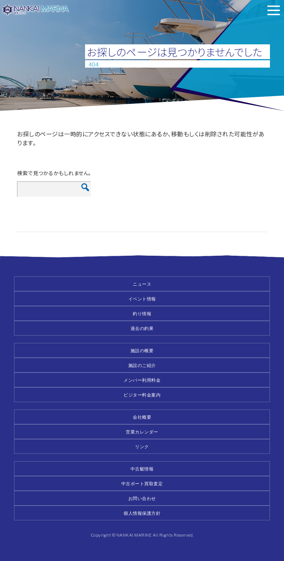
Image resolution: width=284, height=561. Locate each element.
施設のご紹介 (142, 365)
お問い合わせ (142, 498)
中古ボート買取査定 (142, 483)
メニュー (273, 10)
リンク (142, 446)
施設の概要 (142, 350)
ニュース (142, 284)
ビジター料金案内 (142, 395)
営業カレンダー (142, 432)
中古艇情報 (142, 469)
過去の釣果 (142, 328)
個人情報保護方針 (142, 513)
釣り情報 (142, 313)
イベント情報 (142, 299)
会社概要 (142, 417)
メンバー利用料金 (142, 380)
